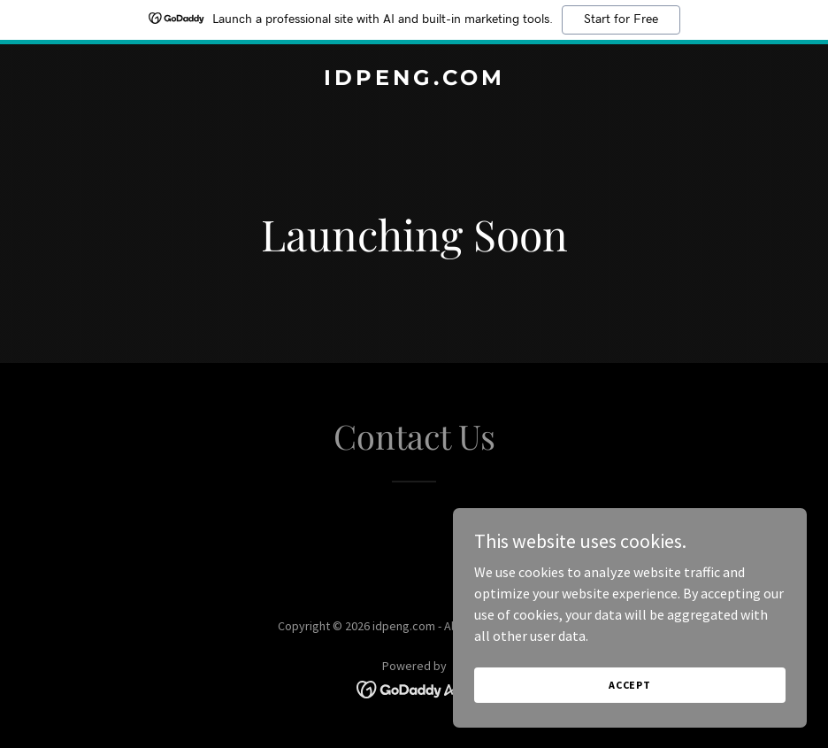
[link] (414, 80)
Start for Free (621, 19)
